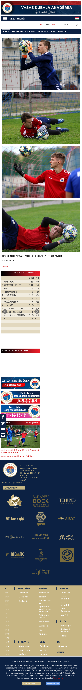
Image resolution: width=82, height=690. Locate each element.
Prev (5, 311)
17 (19, 273)
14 (25, 273)
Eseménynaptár (66, 625)
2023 (7, 609)
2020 (53, 25)
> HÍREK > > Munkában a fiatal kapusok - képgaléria (60, 25)
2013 (7, 650)
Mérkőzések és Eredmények (65, 630)
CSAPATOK (64, 588)
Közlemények (23, 596)
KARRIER (60, 652)
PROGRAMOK (23, 641)
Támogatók (10, 488)
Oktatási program (24, 646)
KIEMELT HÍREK (24, 588)
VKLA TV (43, 650)
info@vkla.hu (15, 482)
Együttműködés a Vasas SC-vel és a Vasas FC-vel (45, 609)
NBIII (15, 273)
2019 (7, 625)
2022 (7, 613)
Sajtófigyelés (23, 601)
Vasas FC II (64, 615)
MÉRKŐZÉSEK (65, 621)
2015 (7, 642)
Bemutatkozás (44, 592)
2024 (7, 605)
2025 (7, 601)
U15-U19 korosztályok (65, 597)
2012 (7, 654)
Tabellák (63, 635)
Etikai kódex (43, 634)
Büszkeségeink (44, 626)
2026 (7, 596)
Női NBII (29, 273)
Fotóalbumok (44, 646)
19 (17, 273)
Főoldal (42, 25)
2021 (7, 617)
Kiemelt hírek (23, 592)
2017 (7, 634)
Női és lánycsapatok (65, 609)
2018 (7, 629)
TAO (58, 641)
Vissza (5, 266)
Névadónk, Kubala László (45, 601)
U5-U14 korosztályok (65, 603)
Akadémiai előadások (22, 655)
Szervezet (42, 596)
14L (38, 273)
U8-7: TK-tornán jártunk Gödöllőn (17, 456)
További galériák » (32, 423)
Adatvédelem (59, 678)
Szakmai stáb (65, 592)
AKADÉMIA (43, 588)
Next (36, 311)
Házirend (42, 630)
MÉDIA (42, 641)
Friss (7, 592)
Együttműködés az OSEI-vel (45, 616)
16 (21, 273)
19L (33, 273)
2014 (7, 646)
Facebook (43, 654)
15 (23, 273)
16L (36, 273)
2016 (7, 638)
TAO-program (62, 646)
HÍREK (7, 588)
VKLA (6, 31)
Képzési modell (44, 621)
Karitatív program (25, 650)
